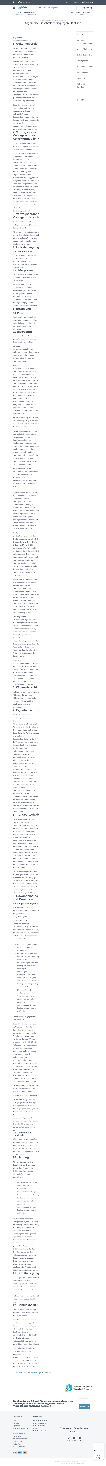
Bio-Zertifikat (82, 78)
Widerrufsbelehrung (84, 49)
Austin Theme (65, 1463)
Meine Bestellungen (39, 1422)
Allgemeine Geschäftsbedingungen (56, 20)
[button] (84, 8)
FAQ (14, 1420)
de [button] (15, 2)
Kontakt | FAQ (82, 72)
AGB (16, 1373)
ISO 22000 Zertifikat (81, 85)
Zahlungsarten (82, 61)
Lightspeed (81, 1463)
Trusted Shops (35, 1373)
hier (17, 1287)
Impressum (81, 34)
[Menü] (102, 1444)
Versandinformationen (85, 66)
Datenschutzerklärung (85, 55)
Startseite (42, 20)
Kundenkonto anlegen (40, 1420)
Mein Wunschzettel (39, 1430)
